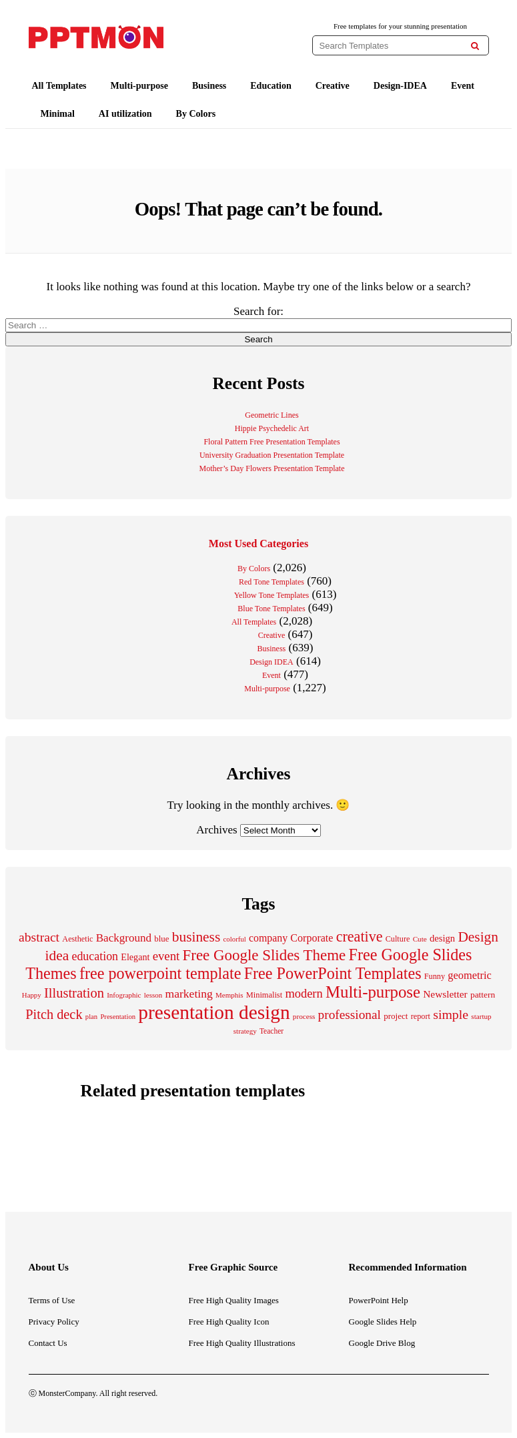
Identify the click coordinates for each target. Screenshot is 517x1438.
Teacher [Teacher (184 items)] (272, 1031)
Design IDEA (271, 662)
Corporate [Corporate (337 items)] (311, 938)
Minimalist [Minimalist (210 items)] (264, 995)
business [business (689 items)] (196, 937)
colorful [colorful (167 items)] (234, 939)
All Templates (59, 86)
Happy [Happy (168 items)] (31, 995)
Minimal (58, 114)
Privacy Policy (54, 1322)
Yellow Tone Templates (272, 595)
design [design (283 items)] (442, 938)
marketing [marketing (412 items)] (188, 993)
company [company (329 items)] (268, 938)
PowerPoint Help (378, 1300)
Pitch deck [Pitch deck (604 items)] (53, 1014)
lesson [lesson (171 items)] (153, 995)
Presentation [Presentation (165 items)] (117, 1016)
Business (209, 86)
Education (270, 86)
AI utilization (125, 114)
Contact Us (48, 1343)
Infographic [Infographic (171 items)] (124, 995)
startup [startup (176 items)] (481, 1016)
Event (462, 86)
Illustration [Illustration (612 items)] (74, 993)
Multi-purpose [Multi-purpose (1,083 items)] (373, 992)
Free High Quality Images (234, 1300)
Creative (333, 86)
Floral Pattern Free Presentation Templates (271, 441)
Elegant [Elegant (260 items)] (135, 957)
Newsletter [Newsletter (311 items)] (445, 994)
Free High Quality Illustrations (242, 1343)
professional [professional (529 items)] (349, 1015)
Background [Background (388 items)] (123, 938)
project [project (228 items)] (396, 1016)
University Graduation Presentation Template (271, 455)
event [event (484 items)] (166, 956)
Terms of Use (52, 1300)
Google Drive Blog (382, 1343)
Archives (216, 829)
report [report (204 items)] (420, 1016)
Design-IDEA (400, 86)
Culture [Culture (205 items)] (398, 939)
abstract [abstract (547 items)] (39, 937)
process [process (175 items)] (304, 1016)
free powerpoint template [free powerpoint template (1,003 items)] (160, 973)
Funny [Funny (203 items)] (434, 976)
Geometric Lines (271, 415)
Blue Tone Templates (271, 608)
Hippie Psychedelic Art (272, 428)
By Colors (196, 114)
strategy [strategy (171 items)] (245, 1031)
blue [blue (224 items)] (161, 939)
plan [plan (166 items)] (91, 1016)
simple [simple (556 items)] (450, 1014)
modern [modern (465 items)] (303, 993)
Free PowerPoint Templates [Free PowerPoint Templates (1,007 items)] (333, 973)
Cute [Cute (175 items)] (420, 939)
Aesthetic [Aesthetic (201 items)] (77, 939)
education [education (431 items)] (94, 956)
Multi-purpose (139, 86)
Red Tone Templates (271, 582)
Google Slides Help (383, 1322)
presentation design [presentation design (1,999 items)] (214, 1012)
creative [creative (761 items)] (359, 936)
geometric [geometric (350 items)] (469, 975)
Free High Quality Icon (229, 1322)
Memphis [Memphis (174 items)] (229, 995)
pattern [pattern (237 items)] (482, 995)
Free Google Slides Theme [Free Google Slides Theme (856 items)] (264, 955)
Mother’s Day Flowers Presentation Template (271, 468)
